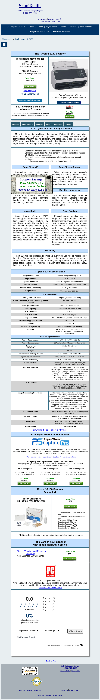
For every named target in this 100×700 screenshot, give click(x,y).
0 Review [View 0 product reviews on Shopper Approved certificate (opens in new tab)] (33, 609)
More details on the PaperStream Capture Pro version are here (51, 457)
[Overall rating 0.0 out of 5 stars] (29, 605)
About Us (37, 690)
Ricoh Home (20, 39)
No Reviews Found (26, 637)
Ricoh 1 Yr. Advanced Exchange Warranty (31, 552)
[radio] (63, 598)
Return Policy (74, 690)
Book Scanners (86, 27)
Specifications (27, 124)
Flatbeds (73, 27)
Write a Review (75, 631)
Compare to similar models (69, 102)
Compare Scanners (16, 27)
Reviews (68, 124)
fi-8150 (30, 39)
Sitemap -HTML (65, 671)
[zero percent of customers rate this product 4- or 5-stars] (29, 618)
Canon (31, 27)
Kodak (40, 27)
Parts (48, 124)
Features (15, 124)
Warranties (58, 124)
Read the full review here (50, 588)
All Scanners (7, 39)
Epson (63, 27)
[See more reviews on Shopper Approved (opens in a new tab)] (63, 645)
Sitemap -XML (75, 671)
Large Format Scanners (39, 32)
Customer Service (25, 690)
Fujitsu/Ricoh (51, 27)
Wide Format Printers (61, 32)
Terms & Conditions (44, 695)
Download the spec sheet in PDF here (50, 430)
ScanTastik (30, 5)
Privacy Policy (58, 695)
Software (39, 124)
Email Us (64, 690)
